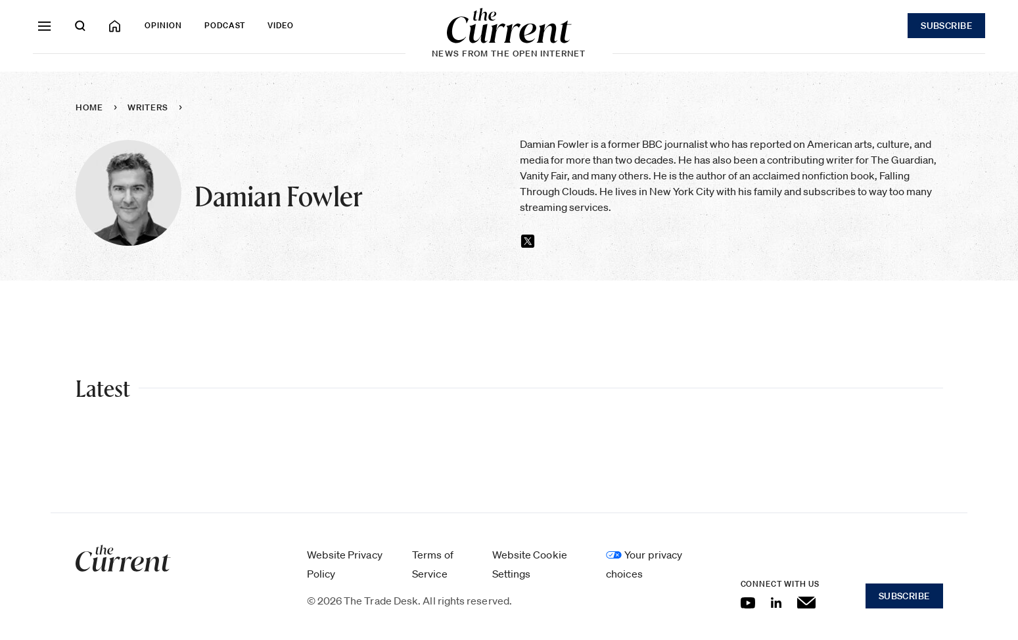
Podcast (225, 25)
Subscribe (946, 26)
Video (280, 25)
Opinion (163, 25)
